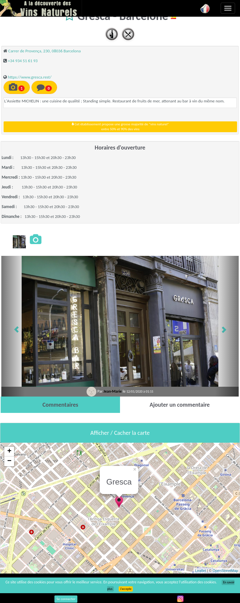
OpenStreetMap (225, 571)
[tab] (60, 405)
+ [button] (9, 451)
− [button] (9, 461)
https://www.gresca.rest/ (29, 77)
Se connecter (65, 599)
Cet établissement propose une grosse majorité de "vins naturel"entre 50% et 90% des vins (120, 127)
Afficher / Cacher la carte (120, 432)
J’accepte (125, 589)
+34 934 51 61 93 (23, 60)
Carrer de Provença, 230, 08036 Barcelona (44, 50)
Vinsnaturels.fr (41, 8)
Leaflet (200, 571)
